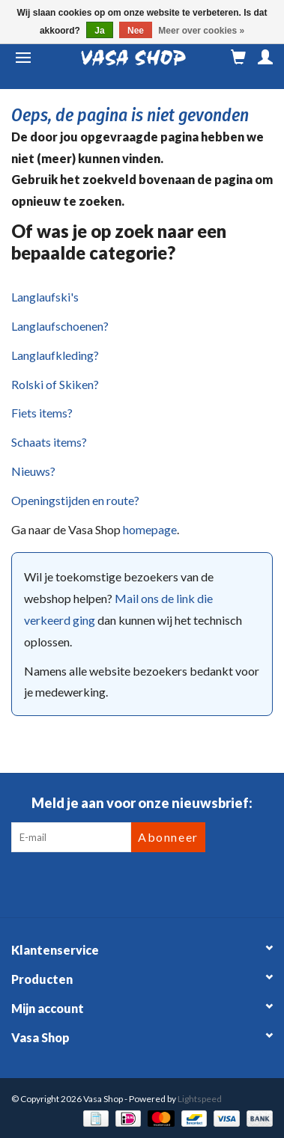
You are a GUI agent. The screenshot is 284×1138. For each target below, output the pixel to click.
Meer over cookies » (201, 30)
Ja (99, 30)
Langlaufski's (45, 297)
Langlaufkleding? (55, 355)
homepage (150, 529)
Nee (135, 30)
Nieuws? (33, 471)
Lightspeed (200, 1098)
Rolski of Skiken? (55, 384)
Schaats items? (49, 442)
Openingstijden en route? (75, 500)
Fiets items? (42, 413)
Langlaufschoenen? (60, 326)
